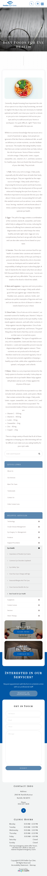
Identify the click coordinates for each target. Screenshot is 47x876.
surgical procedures (13, 543)
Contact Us (10, 497)
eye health (11, 548)
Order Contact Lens (13, 504)
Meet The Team (12, 484)
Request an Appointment (23, 693)
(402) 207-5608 (23, 804)
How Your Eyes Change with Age (19, 574)
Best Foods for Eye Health (17, 594)
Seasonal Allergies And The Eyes (19, 580)
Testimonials (11, 491)
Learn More (23, 632)
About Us (10, 471)
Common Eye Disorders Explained (20, 560)
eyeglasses (10, 600)
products (10, 537)
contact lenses (12, 605)
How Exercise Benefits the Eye (18, 587)
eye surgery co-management (16, 532)
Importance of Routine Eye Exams (20, 554)
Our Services (11, 478)
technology (11, 521)
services (10, 610)
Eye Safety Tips (14, 567)
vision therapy (12, 616)
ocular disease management (16, 527)
